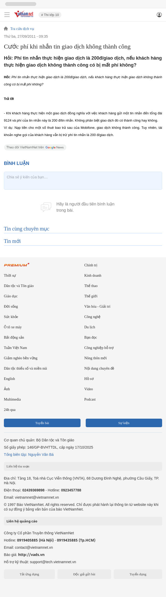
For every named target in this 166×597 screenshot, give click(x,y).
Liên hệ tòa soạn (17, 466)
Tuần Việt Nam (15, 348)
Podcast (90, 399)
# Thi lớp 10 (50, 15)
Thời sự (10, 275)
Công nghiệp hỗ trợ (99, 348)
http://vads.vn (31, 554)
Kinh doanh (93, 275)
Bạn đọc (90, 337)
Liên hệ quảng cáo (21, 521)
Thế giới (91, 296)
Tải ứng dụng (29, 574)
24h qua (10, 410)
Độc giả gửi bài (84, 574)
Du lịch (89, 327)
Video (88, 389)
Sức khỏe (11, 317)
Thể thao (91, 286)
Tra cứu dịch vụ (22, 29)
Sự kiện (123, 423)
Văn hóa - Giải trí (97, 306)
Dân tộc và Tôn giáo (19, 286)
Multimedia (12, 399)
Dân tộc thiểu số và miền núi (25, 368)
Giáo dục (11, 296)
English (9, 379)
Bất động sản (14, 337)
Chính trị (90, 265)
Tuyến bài (42, 423)
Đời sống (11, 306)
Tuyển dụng (137, 574)
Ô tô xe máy (13, 327)
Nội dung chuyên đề (99, 368)
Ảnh (7, 389)
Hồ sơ (89, 379)
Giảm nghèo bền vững (21, 358)
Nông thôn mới (95, 358)
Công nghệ (92, 317)
